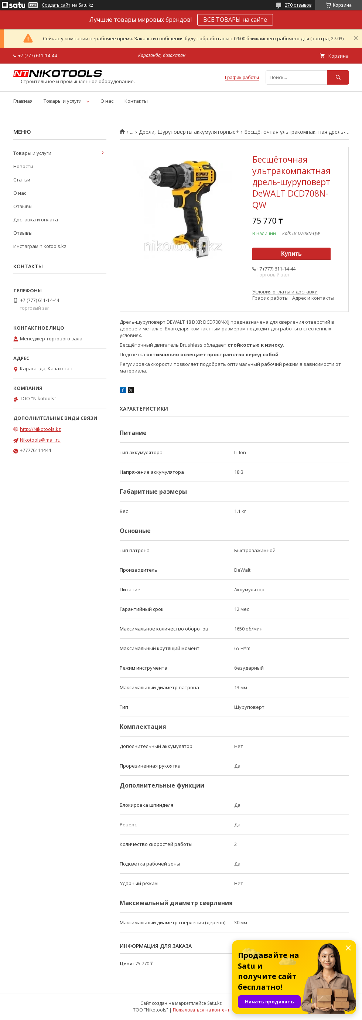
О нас (106, 101)
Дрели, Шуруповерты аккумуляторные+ (189, 132)
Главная (23, 101)
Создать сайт (56, 5)
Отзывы (23, 206)
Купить (291, 254)
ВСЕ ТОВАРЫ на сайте (235, 20)
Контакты (136, 101)
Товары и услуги (63, 101)
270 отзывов (298, 5)
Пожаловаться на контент (201, 1010)
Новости (23, 166)
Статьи (21, 179)
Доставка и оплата (35, 219)
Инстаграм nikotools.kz (39, 246)
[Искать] (338, 77)
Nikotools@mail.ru (40, 440)
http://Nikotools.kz (40, 429)
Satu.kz (214, 1003)
